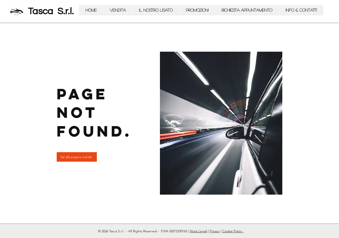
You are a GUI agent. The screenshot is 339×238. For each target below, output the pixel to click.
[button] (118, 10)
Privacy (215, 231)
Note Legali (198, 231)
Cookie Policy (232, 231)
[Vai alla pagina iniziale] (77, 157)
